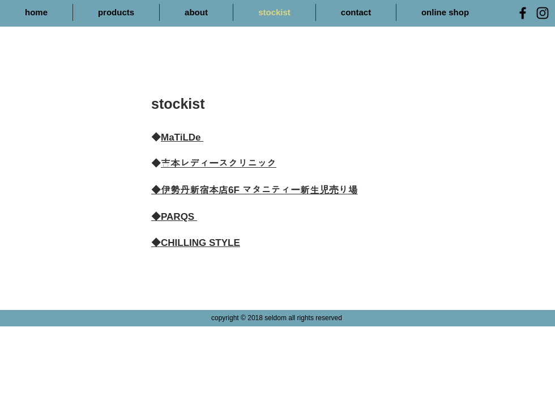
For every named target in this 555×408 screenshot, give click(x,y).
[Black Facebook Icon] (523, 13)
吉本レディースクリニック (218, 163)
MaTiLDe (182, 137)
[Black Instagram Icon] (542, 13)
